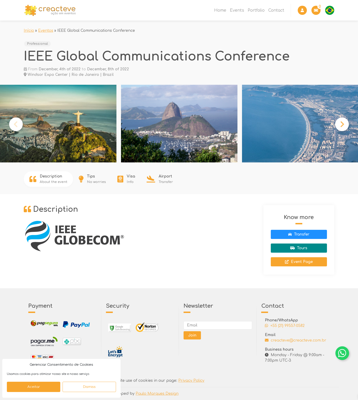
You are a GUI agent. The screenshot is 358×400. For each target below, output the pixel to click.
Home (220, 10)
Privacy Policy (191, 381)
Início (29, 31)
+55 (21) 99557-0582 (285, 326)
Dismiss (89, 387)
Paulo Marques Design (157, 394)
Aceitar (33, 387)
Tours (298, 248)
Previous (16, 124)
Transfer (298, 234)
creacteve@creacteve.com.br (295, 340)
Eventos (45, 31)
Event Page (299, 262)
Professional (37, 43)
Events (237, 10)
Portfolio (256, 10)
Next (342, 124)
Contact (276, 10)
